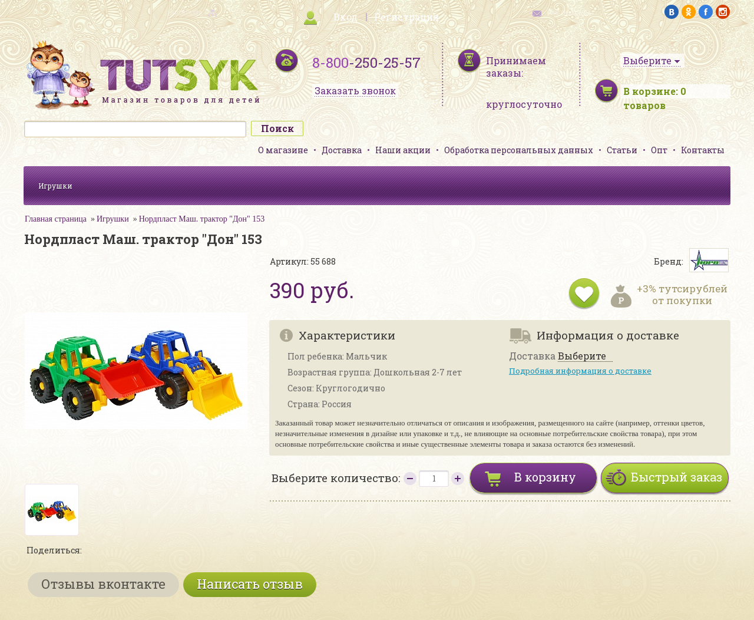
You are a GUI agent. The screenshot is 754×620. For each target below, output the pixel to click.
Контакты (703, 150)
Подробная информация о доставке (580, 370)
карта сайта (185, 12)
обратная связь (569, 12)
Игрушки (55, 185)
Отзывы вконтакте (103, 583)
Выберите (582, 356)
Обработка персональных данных (518, 150)
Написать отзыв (250, 583)
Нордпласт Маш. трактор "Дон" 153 (202, 219)
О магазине (283, 150)
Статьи (622, 150)
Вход (345, 17)
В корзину (545, 476)
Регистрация (406, 17)
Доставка (342, 150)
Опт (659, 150)
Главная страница (56, 219)
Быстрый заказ (676, 476)
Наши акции (403, 150)
